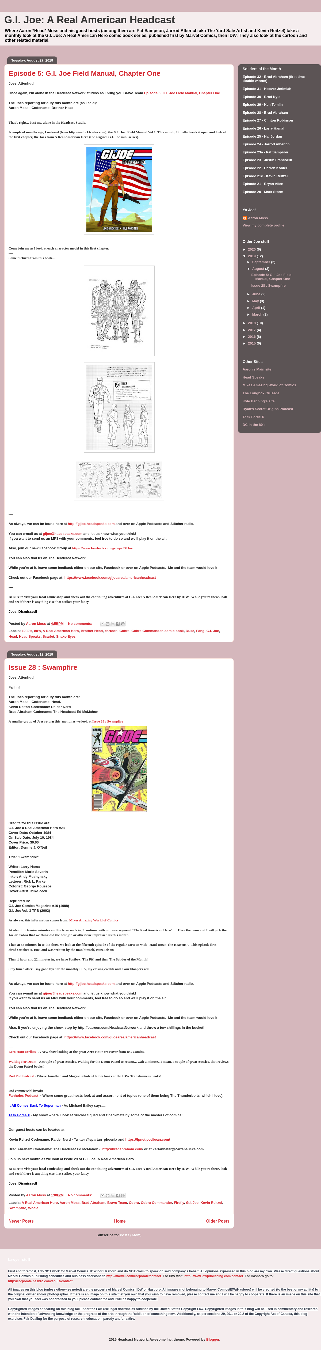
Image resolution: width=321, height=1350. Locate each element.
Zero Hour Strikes (22, 1052)
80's (37, 631)
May (256, 301)
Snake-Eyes (66, 636)
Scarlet (48, 636)
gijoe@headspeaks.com (62, 534)
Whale (33, 1208)
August (258, 269)
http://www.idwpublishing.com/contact (214, 1276)
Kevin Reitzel (211, 1203)
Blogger (212, 1339)
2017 (252, 330)
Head (13, 636)
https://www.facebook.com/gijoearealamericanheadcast (110, 578)
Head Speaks (30, 636)
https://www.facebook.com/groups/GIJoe (102, 548)
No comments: (80, 624)
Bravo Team (117, 1203)
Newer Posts (21, 1221)
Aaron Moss (69, 1203)
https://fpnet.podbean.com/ (147, 1139)
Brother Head (92, 631)
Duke (190, 631)
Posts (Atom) (131, 1235)
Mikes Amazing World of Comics (93, 920)
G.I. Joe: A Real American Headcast (89, 19)
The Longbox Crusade (261, 393)
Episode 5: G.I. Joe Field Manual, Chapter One (84, 73)
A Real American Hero (61, 631)
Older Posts (218, 1221)
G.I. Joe (213, 631)
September (261, 262)
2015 (252, 343)
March (257, 314)
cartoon (111, 631)
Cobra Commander (146, 631)
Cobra (124, 631)
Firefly (179, 1203)
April (256, 308)
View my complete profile (263, 225)
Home (119, 1221)
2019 (252, 256)
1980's (27, 631)
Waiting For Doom (22, 1062)
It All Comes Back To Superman (35, 1105)
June (256, 294)
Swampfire (17, 1208)
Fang (200, 631)
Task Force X (19, 1115)
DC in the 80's (254, 425)
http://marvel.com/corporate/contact (133, 1276)
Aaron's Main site (257, 369)
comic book (174, 631)
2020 (252, 249)
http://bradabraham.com (122, 1149)
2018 (252, 323)
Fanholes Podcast (23, 1096)
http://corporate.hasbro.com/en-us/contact (40, 1281)
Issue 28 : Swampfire (43, 667)
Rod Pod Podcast (21, 1076)
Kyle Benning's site (258, 401)
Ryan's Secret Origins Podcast (268, 409)
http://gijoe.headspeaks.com (91, 524)
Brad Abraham (93, 1203)
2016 (252, 337)
